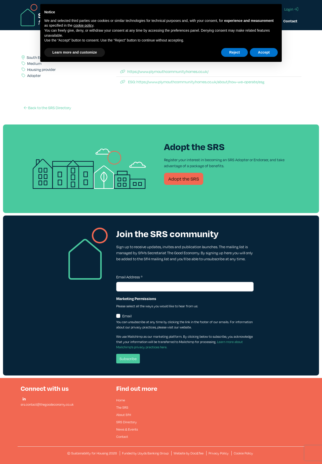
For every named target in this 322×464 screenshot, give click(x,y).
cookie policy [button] (83, 25)
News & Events (127, 429)
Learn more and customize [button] (74, 52)
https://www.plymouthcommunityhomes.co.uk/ (164, 71)
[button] (24, 399)
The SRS (122, 407)
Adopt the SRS (183, 179)
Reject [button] (234, 52)
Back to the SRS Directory (47, 107)
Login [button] (291, 9)
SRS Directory (126, 422)
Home (120, 400)
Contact (290, 21)
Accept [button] (264, 52)
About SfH (123, 414)
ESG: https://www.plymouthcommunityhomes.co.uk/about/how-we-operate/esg (192, 81)
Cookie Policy (243, 453)
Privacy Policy (219, 453)
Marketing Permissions (136, 298)
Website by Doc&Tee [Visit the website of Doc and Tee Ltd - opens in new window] (189, 453)
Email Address (129, 276)
